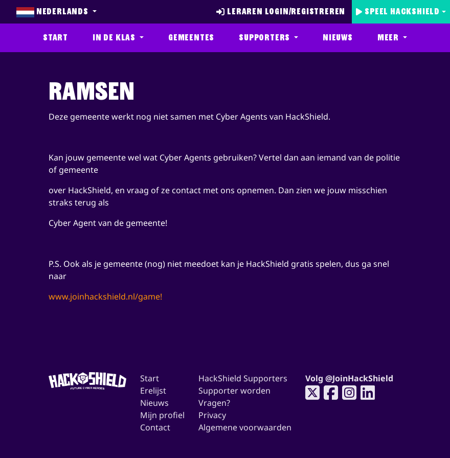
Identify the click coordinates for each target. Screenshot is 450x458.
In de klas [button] (115, 37)
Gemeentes (191, 37)
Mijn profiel (162, 415)
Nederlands (53, 11)
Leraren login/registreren (280, 11)
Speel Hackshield (398, 11)
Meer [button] (389, 37)
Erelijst (153, 390)
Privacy (212, 415)
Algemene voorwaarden (244, 427)
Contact (155, 427)
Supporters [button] (265, 37)
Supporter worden (234, 390)
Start (55, 37)
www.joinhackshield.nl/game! (105, 296)
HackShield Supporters (242, 378)
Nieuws (338, 37)
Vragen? (214, 402)
